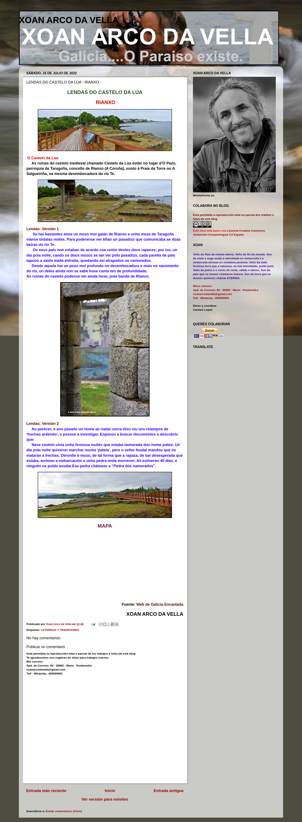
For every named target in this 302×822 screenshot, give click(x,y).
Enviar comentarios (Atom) (64, 811)
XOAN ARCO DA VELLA (68, 20)
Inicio (110, 790)
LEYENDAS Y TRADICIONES (60, 630)
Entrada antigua (169, 790)
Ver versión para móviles (105, 799)
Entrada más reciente (46, 790)
